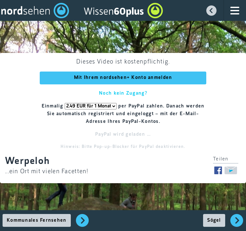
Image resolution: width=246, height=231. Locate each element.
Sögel (214, 220)
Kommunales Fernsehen (37, 220)
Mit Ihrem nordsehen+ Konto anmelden (123, 77)
